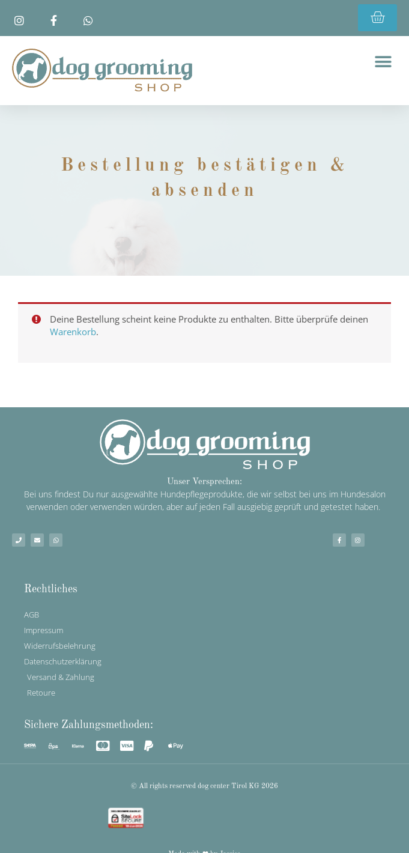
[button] (383, 61)
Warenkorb (73, 332)
